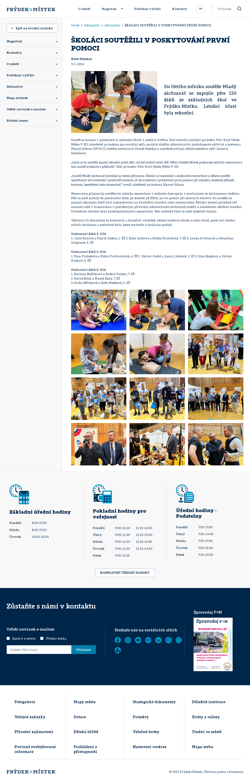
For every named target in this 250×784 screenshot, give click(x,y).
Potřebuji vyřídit (147, 9)
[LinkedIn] (158, 640)
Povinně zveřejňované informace (35, 749)
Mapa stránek (17, 98)
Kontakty (179, 9)
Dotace (80, 717)
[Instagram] (128, 640)
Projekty (141, 717)
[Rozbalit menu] (123, 9)
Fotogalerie (24, 702)
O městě (84, 9)
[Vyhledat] (239, 9)
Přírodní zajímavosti (33, 732)
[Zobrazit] (179, 640)
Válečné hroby (146, 732)
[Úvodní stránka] (31, 9)
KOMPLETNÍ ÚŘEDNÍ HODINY (125, 572)
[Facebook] (118, 640)
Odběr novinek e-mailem (26, 109)
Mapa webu (202, 747)
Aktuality (15, 86)
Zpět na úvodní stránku (32, 28)
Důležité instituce (208, 702)
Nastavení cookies (149, 747)
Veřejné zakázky (30, 717)
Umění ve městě (206, 732)
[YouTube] (138, 640)
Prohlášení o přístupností (85, 749)
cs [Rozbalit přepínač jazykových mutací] (200, 8)
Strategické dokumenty (154, 702)
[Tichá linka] (168, 640)
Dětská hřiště (86, 732)
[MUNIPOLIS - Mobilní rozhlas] (148, 640)
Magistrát (109, 9)
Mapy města (85, 702)
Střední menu (17, 120)
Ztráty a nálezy (206, 717)
